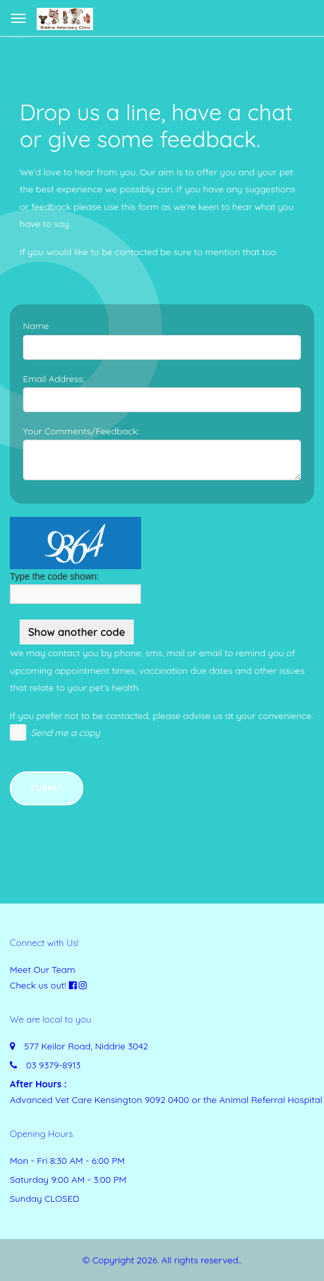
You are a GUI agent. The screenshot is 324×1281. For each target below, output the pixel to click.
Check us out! (38, 985)
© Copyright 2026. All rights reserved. (161, 1260)
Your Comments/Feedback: (81, 431)
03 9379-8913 (53, 1065)
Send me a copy (65, 733)
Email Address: (54, 379)
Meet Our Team (42, 969)
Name (36, 326)
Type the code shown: (54, 576)
